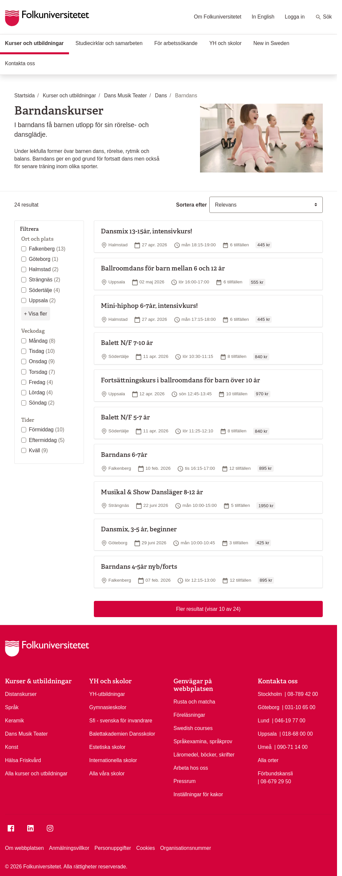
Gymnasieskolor (107, 707)
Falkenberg (47, 249)
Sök (323, 17)
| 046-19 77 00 (288, 720)
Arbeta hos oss (190, 768)
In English (263, 17)
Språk (12, 707)
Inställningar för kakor (198, 794)
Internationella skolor (113, 760)
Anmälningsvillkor (69, 848)
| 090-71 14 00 (291, 746)
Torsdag (42, 372)
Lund (263, 720)
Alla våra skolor (107, 773)
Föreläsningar (189, 715)
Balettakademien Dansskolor (122, 734)
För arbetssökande (175, 43)
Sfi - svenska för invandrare (120, 720)
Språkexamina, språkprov (202, 741)
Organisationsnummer (185, 848)
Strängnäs (44, 279)
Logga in (295, 17)
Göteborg (43, 259)
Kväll (38, 450)
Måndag (42, 341)
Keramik (14, 720)
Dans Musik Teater (26, 734)
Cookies (145, 848)
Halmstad (43, 269)
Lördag (41, 392)
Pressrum (184, 781)
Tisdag (42, 351)
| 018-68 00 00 (296, 733)
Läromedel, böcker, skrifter (204, 754)
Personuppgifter (113, 848)
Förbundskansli (275, 773)
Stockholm (270, 694)
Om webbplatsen (24, 848)
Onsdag (42, 361)
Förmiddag (46, 429)
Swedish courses (193, 728)
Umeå (265, 747)
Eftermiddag (47, 440)
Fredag (41, 382)
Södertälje (44, 290)
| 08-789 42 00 (301, 693)
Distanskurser (20, 694)
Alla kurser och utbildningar (36, 773)
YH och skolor (225, 43)
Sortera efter (191, 205)
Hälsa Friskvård (23, 760)
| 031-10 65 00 (298, 707)
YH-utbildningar (107, 694)
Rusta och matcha (194, 702)
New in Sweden (271, 43)
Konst (11, 747)
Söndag (41, 403)
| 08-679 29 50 (274, 781)
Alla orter (268, 760)
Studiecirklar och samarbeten (108, 43)
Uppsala (42, 300)
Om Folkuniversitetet (217, 17)
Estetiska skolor (107, 747)
